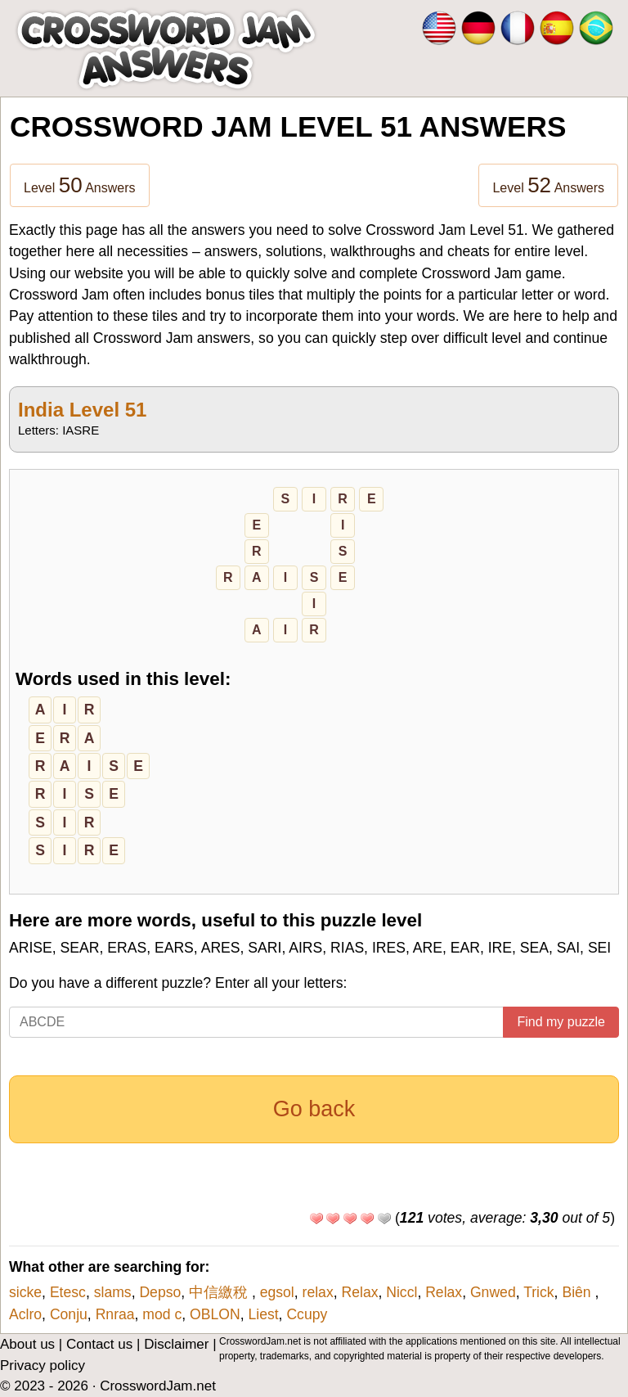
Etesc (68, 1292)
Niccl (401, 1292)
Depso (160, 1292)
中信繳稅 (220, 1292)
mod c (162, 1314)
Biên (578, 1292)
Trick (538, 1292)
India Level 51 (82, 410)
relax (318, 1292)
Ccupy (306, 1314)
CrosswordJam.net (158, 1386)
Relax (359, 1292)
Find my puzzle (561, 1022)
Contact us (99, 1344)
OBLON (215, 1314)
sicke (25, 1292)
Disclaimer (176, 1344)
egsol (277, 1292)
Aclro (25, 1314)
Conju (68, 1314)
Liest (263, 1314)
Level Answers (80, 185)
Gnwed (493, 1292)
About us (27, 1344)
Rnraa (115, 1314)
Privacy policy (42, 1365)
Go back (314, 1109)
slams (113, 1292)
